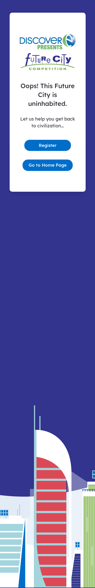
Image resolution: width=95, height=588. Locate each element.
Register (47, 145)
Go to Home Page (48, 165)
